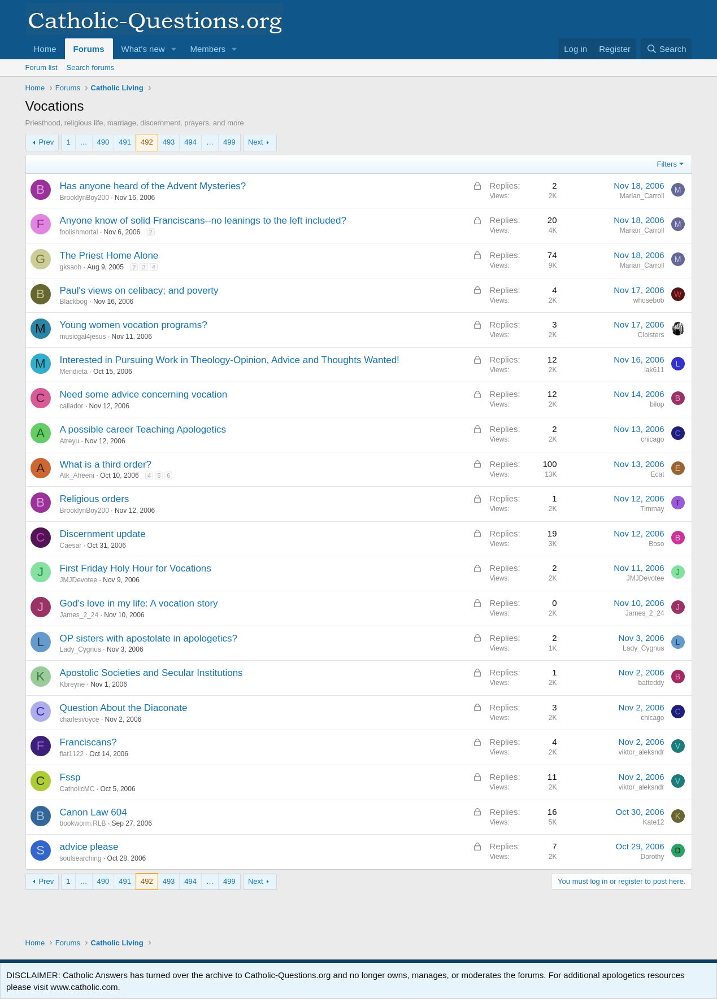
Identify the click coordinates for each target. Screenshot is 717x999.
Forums (89, 49)
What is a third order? (106, 464)
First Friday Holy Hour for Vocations (135, 568)
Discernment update (103, 534)
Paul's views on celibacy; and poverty (139, 290)
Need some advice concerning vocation (144, 394)
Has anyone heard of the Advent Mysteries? (153, 186)
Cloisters (651, 335)
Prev (46, 142)
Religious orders (94, 499)
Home (45, 49)
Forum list (41, 67)
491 (125, 142)
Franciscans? (88, 742)
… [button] (84, 142)
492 (147, 142)
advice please (89, 846)
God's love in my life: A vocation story (139, 603)
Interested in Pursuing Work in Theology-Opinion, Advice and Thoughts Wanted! (229, 360)
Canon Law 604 (93, 812)
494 (190, 142)
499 (229, 142)
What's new (143, 49)
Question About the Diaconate (124, 708)
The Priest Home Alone (109, 255)
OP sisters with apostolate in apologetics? (148, 638)
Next (255, 142)
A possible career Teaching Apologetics (143, 429)
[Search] (666, 48)
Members (207, 49)
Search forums (91, 67)
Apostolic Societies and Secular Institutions (151, 673)
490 (103, 142)
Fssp (70, 777)
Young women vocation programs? (133, 325)
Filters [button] (667, 164)
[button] (173, 48)
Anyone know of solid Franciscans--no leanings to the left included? (203, 220)
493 (169, 142)
